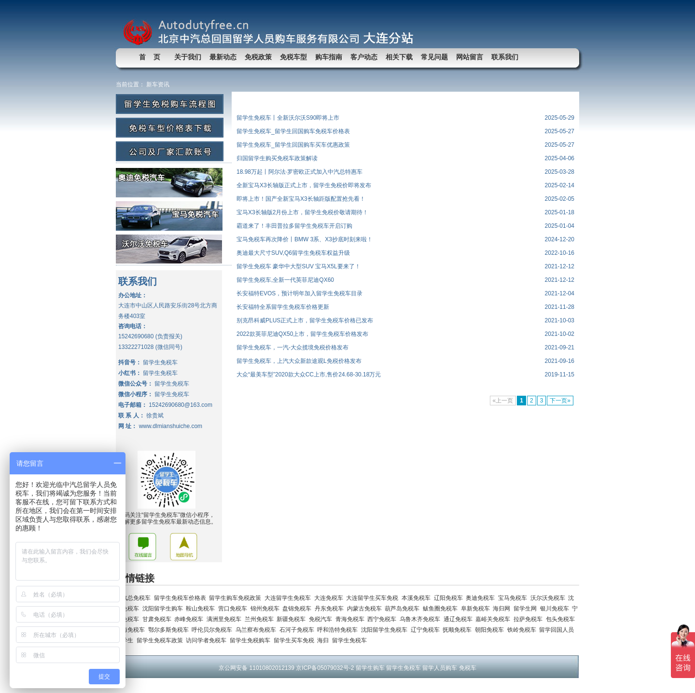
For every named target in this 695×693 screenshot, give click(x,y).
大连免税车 (330, 598)
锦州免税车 (266, 608)
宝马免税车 (514, 598)
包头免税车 (561, 619)
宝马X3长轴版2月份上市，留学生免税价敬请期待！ (302, 212)
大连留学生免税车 (289, 598)
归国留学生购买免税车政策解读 (277, 158)
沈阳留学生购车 (164, 608)
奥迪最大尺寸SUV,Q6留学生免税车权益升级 (293, 252)
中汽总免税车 (135, 598)
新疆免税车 (293, 619)
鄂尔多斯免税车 (170, 629)
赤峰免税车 (190, 619)
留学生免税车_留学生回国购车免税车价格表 (293, 131)
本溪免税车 (418, 598)
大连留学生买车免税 (374, 598)
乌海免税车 (132, 629)
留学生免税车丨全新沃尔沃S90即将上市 (287, 117)
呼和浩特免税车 (339, 629)
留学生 (126, 640)
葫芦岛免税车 (404, 608)
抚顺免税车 (459, 629)
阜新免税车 (477, 608)
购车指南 (328, 57)
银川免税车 (556, 608)
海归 (324, 640)
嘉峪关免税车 (494, 619)
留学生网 (527, 608)
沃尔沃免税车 (549, 598)
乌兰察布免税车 (257, 629)
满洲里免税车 (226, 619)
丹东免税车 (331, 608)
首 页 (149, 57)
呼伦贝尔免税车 (214, 629)
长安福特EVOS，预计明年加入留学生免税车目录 (299, 293)
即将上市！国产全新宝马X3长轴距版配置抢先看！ (300, 198)
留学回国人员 (557, 629)
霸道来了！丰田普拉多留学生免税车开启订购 (294, 225)
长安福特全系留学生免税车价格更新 (282, 307)
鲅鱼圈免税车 (442, 608)
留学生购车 (370, 668)
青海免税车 (351, 619)
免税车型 (293, 57)
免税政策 (258, 57)
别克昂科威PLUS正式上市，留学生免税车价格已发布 (304, 320)
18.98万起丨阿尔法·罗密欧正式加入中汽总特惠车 (299, 171)
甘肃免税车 (158, 619)
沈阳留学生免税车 (386, 629)
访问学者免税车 (208, 640)
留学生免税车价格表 (181, 598)
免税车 (467, 668)
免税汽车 (322, 619)
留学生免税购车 (252, 640)
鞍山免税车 (202, 608)
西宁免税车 (383, 619)
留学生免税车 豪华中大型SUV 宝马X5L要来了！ (298, 266)
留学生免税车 (350, 640)
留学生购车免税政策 (236, 598)
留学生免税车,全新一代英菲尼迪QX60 (285, 280)
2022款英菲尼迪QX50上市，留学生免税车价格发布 (302, 334)
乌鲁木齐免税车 (422, 619)
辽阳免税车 (450, 598)
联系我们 (504, 57)
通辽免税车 (460, 619)
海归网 (503, 608)
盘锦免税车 (298, 608)
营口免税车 (234, 608)
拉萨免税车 (530, 619)
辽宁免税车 (427, 629)
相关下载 (399, 57)
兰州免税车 (261, 619)
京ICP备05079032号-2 (325, 668)
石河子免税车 (298, 629)
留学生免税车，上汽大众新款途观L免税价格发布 (298, 361)
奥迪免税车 (482, 598)
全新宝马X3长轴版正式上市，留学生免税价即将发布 (303, 185)
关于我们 (187, 57)
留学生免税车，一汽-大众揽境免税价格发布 (292, 347)
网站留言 (469, 57)
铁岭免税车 (523, 629)
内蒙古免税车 (366, 608)
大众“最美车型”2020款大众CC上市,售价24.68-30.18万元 (308, 374)
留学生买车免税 (296, 640)
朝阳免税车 (491, 629)
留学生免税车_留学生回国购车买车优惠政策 (293, 144)
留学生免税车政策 (161, 640)
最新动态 (222, 57)
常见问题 (434, 57)
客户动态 (363, 57)
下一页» (560, 400)
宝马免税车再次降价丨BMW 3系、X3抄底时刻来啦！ (304, 239)
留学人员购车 (439, 668)
